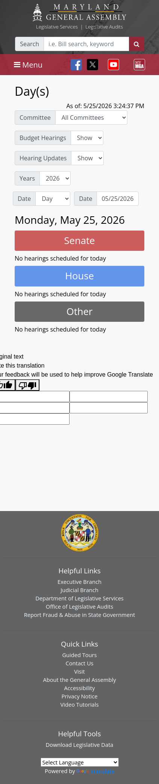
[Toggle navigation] (28, 65)
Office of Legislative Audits (79, 606)
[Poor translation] (27, 385)
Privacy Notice (79, 696)
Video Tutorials (80, 704)
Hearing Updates (43, 158)
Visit (79, 671)
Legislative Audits (104, 26)
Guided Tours (79, 655)
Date (24, 198)
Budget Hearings (43, 138)
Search (29, 44)
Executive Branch (79, 581)
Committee (35, 117)
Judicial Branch (79, 590)
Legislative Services (57, 26)
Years (27, 178)
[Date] (118, 198)
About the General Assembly (79, 679)
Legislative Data (93, 744)
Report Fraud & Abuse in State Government (79, 614)
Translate (95, 771)
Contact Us (79, 663)
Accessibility (79, 688)
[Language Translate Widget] (80, 762)
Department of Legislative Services (79, 598)
